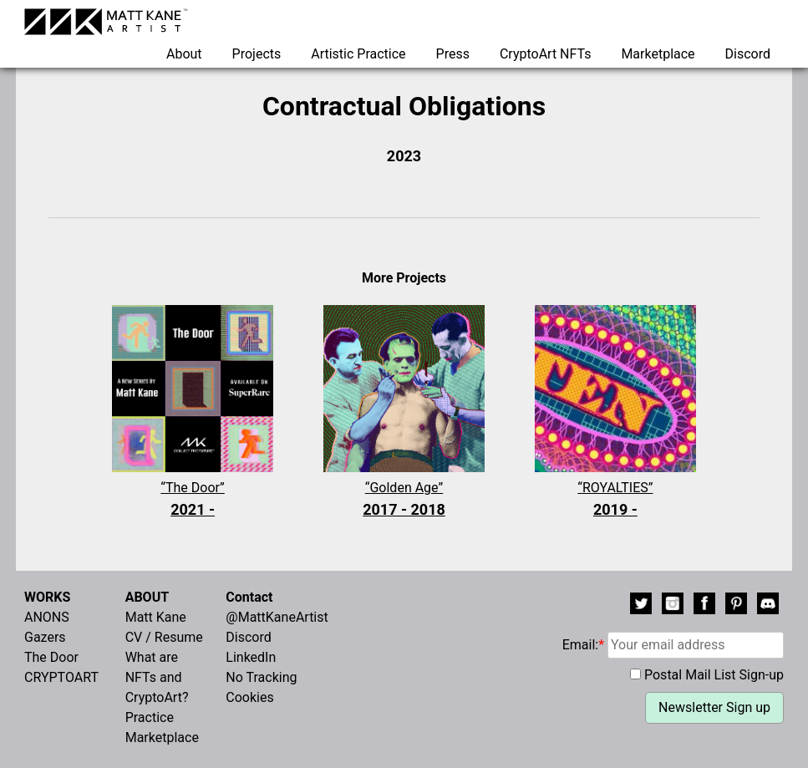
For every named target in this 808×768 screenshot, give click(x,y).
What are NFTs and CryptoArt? (157, 677)
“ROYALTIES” (615, 500)
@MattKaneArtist (277, 617)
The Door (51, 657)
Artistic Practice (358, 54)
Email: (673, 645)
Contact (249, 597)
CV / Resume (164, 637)
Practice (149, 717)
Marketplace (657, 54)
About (184, 54)
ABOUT (147, 597)
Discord (747, 54)
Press (453, 54)
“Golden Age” (404, 500)
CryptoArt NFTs (546, 54)
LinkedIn (251, 657)
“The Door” (193, 500)
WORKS (47, 597)
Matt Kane (155, 617)
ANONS (46, 617)
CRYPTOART (61, 677)
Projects (257, 54)
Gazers (45, 637)
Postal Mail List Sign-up (714, 675)
